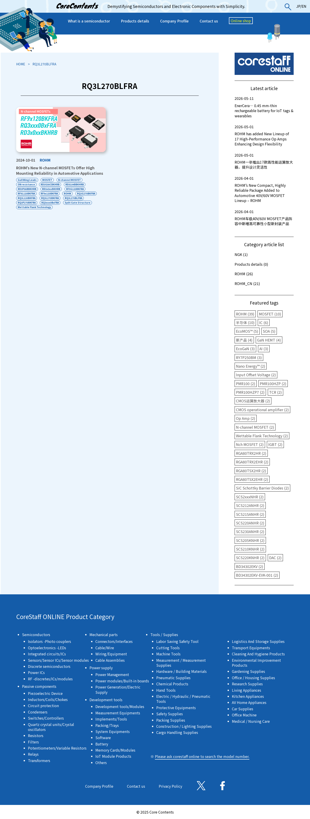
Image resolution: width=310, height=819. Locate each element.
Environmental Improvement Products (256, 662)
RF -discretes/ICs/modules (50, 678)
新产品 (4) (244, 340)
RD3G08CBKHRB (50, 184)
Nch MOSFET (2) (250, 444)
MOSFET (47, 180)
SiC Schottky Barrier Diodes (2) (262, 488)
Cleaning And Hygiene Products (258, 654)
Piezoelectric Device (45, 693)
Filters (33, 742)
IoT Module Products (113, 756)
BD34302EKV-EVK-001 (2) (257, 575)
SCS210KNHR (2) (250, 549)
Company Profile (174, 21)
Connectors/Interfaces (114, 641)
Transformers (39, 760)
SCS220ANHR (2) (250, 523)
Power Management (112, 674)
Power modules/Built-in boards (122, 681)
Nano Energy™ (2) (250, 366)
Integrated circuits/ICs (47, 654)
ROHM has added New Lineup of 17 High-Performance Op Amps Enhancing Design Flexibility (264, 135)
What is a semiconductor (89, 21)
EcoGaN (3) (245, 348)
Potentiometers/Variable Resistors (57, 748)
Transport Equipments (251, 647)
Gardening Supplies (248, 671)
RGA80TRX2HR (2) (251, 453)
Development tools (105, 699)
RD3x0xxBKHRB (51, 189)
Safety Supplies (169, 713)
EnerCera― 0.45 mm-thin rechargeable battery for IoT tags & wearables (264, 107)
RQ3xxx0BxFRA (50, 202)
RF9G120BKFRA (75, 189)
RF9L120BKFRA (26, 193)
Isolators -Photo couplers (49, 641)
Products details (135, 21)
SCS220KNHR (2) (250, 557)
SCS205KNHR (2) (250, 540)
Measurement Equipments (117, 713)
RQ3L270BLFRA (73, 198)
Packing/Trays (107, 725)
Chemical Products (172, 683)
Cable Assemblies (110, 660)
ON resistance (26, 184)
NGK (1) (241, 254)
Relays (33, 754)
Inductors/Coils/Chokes (48, 699)
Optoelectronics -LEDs (47, 647)
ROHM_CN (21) (247, 283)
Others (101, 762)
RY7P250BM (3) (249, 357)
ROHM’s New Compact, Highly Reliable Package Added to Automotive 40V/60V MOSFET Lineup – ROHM (264, 189)
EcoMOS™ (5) (247, 331)
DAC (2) (275, 557)
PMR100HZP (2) (273, 383)
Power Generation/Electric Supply (117, 689)
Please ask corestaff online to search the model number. (202, 756)
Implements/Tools (111, 719)
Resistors (35, 735)
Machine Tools (168, 654)
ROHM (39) (245, 314)
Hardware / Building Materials (181, 671)
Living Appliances (246, 690)
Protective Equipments (176, 707)
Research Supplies (247, 683)
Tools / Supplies (164, 634)
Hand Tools (166, 690)
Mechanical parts (103, 634)
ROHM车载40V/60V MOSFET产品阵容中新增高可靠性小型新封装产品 (264, 217)
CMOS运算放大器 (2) (253, 400)
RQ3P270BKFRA (27, 202)
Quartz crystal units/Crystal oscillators (51, 727)
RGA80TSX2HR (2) (251, 470)
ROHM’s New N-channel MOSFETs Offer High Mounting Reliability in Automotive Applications (59, 170)
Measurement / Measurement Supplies (181, 662)
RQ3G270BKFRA (86, 193)
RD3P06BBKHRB (27, 189)
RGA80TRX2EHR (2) (252, 462)
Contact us (209, 21)
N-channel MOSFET (69, 180)
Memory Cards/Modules (115, 750)
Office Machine (244, 715)
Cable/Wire (104, 647)
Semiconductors (36, 634)
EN (304, 6)
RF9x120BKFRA (49, 193)
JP (298, 6)
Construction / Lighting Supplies (184, 726)
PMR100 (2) (245, 383)
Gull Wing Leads (27, 180)
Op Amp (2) (245, 418)
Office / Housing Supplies (253, 677)
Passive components (39, 686)
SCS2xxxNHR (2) (250, 496)
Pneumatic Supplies (173, 677)
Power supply (101, 667)
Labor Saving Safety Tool (177, 641)
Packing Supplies (170, 720)
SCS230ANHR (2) (250, 531)
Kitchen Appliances (248, 696)
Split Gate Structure (78, 202)
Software (103, 737)
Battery (101, 744)
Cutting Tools (168, 647)
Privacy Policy (170, 786)
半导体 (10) (245, 322)
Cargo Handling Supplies (177, 732)
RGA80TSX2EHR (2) (252, 479)
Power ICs (36, 672)
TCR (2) (275, 392)
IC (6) (263, 322)
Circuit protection (43, 705)
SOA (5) (269, 331)
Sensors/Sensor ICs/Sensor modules (58, 660)
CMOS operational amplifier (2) (262, 409)
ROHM (45, 160)
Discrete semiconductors (49, 666)
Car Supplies (242, 708)
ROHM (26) (244, 273)
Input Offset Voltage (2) (256, 374)
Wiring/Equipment (111, 654)
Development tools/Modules (119, 706)
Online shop (241, 20)
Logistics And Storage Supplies (258, 641)
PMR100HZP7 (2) (250, 392)
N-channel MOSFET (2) (255, 427)
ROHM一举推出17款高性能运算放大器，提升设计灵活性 (264, 161)
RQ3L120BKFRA (26, 198)
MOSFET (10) (270, 314)
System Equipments (112, 731)
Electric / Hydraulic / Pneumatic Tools (183, 699)
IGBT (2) (275, 444)
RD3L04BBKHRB (75, 184)
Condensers (37, 712)
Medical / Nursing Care (251, 721)
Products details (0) (251, 264)
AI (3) (263, 348)
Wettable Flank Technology (34, 207)
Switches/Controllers (46, 718)
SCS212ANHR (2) (250, 505)
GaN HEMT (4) (269, 340)
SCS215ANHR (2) (250, 514)
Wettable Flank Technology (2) (262, 435)
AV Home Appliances (249, 702)
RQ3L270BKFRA (50, 198)
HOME (20, 64)
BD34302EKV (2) (249, 566)
